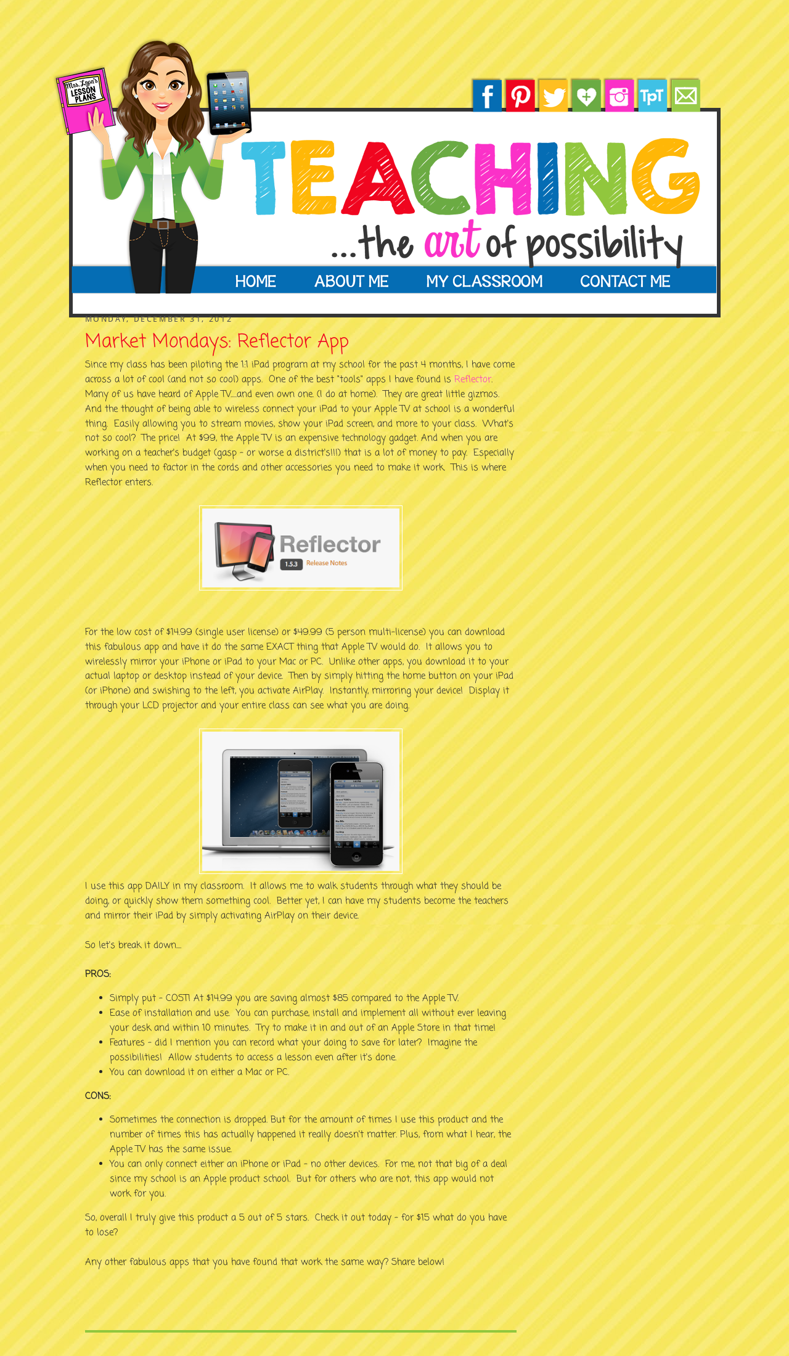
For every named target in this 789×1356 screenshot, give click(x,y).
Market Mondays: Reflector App (217, 343)
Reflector (472, 379)
